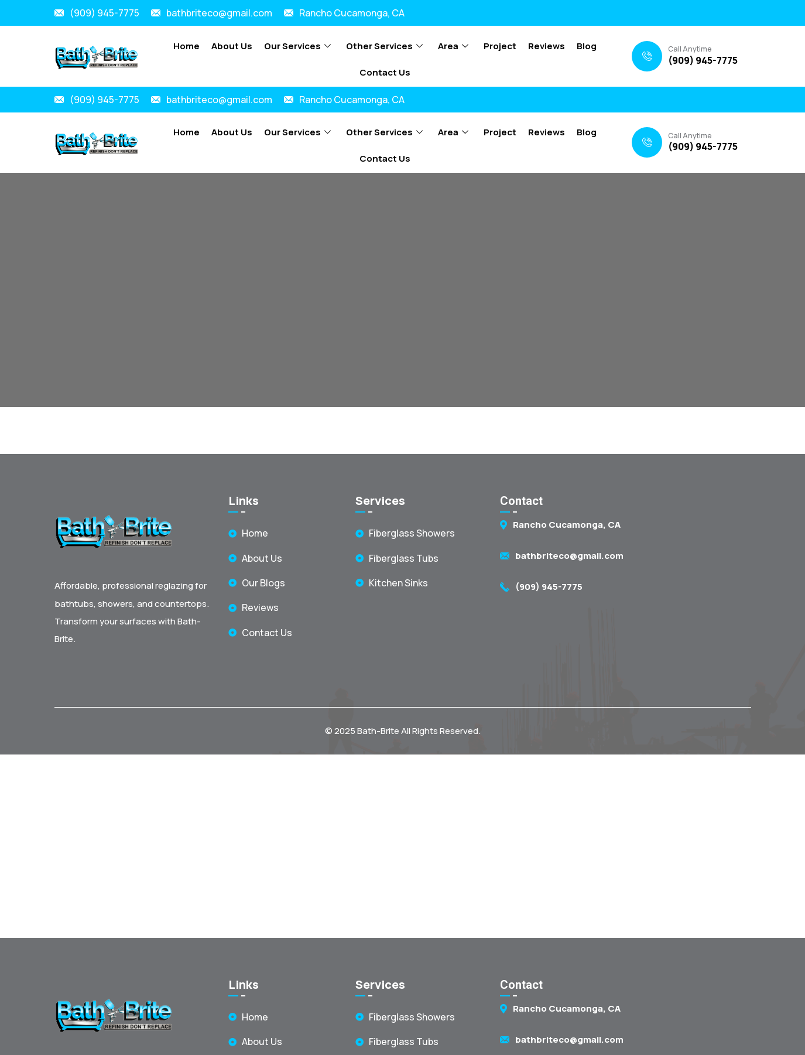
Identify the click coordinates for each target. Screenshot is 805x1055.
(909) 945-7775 (104, 12)
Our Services (297, 46)
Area (453, 46)
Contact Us (384, 72)
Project (500, 46)
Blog (587, 46)
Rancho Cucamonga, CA (352, 12)
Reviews (546, 46)
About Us (231, 46)
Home (186, 46)
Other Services (384, 46)
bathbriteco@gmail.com (219, 12)
